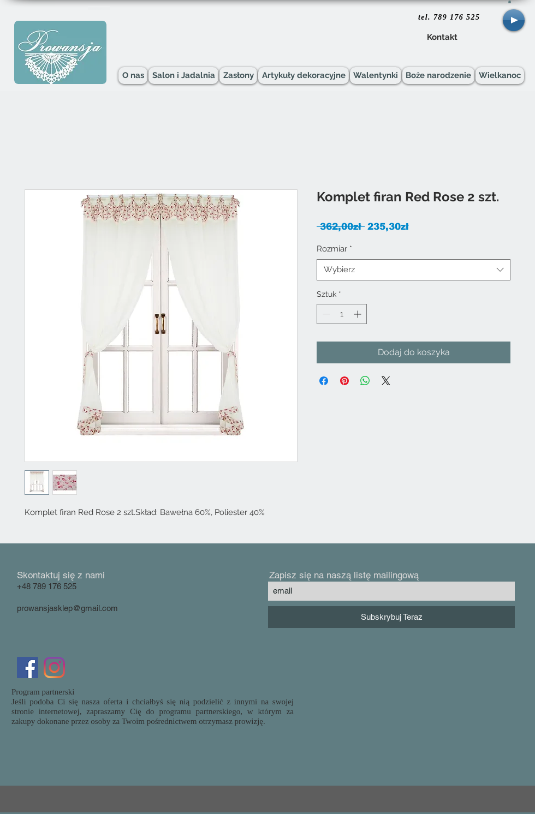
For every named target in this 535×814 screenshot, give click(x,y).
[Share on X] (386, 380)
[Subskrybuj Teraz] (391, 617)
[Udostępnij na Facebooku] (323, 380)
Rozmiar (334, 249)
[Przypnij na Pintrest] (344, 380)
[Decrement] (325, 314)
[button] (509, 1)
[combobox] (413, 269)
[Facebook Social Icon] (27, 667)
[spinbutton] (342, 314)
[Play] (514, 20)
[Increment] (358, 314)
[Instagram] (54, 667)
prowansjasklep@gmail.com (67, 608)
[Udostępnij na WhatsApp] (365, 380)
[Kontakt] (441, 37)
